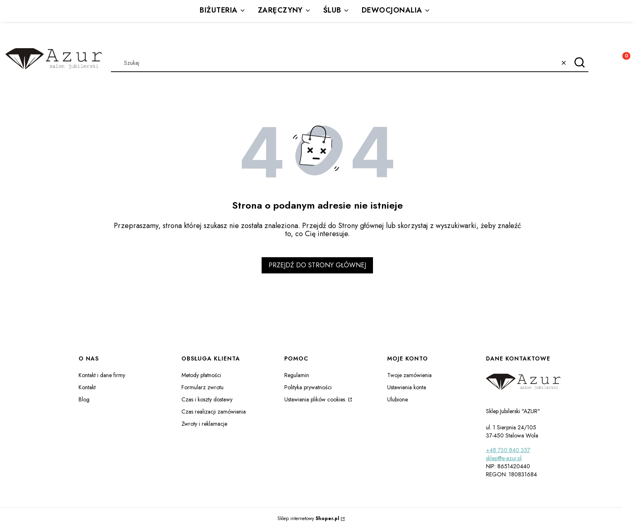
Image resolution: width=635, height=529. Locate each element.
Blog (84, 399)
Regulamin (296, 375)
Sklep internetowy (308, 518)
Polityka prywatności (308, 387)
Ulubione (397, 399)
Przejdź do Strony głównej (317, 265)
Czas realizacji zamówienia (213, 411)
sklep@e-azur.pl (504, 458)
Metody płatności (201, 375)
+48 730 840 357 (508, 450)
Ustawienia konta (406, 387)
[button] (579, 63)
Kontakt (87, 387)
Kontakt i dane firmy (102, 375)
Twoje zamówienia (409, 375)
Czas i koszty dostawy (206, 399)
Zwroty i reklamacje (204, 424)
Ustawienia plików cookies (315, 399)
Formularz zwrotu (202, 387)
